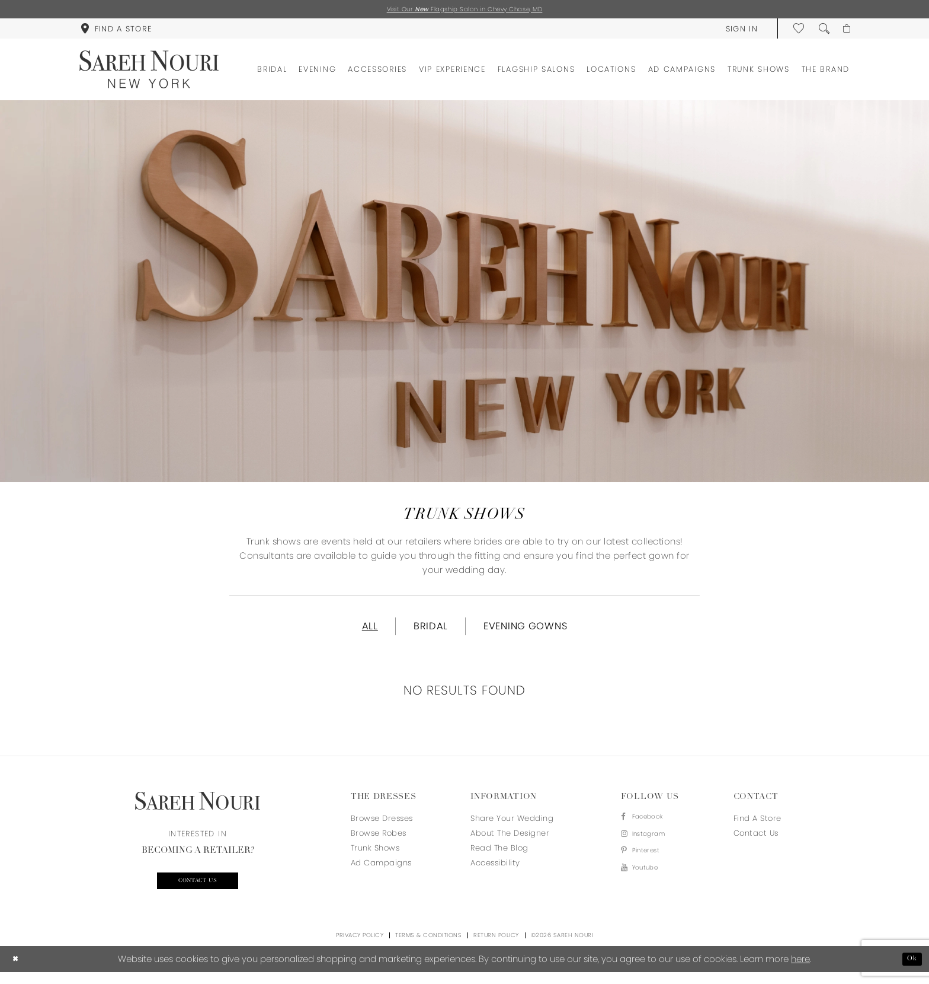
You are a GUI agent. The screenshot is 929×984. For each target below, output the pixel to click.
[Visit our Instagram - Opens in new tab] (649, 846)
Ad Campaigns (381, 870)
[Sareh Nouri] (149, 72)
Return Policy (496, 946)
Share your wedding (511, 826)
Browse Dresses (382, 826)
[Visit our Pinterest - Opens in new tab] (649, 866)
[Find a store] (116, 31)
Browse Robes (378, 840)
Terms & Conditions (428, 946)
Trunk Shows (375, 855)
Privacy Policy (359, 946)
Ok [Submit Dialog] (910, 971)
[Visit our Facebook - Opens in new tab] (649, 826)
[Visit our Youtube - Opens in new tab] (649, 886)
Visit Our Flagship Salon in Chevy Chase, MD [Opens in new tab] (464, 10)
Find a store (757, 826)
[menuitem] (116, 31)
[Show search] (818, 31)
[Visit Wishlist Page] (793, 31)
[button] (736, 31)
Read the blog (499, 855)
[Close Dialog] (17, 970)
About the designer (509, 840)
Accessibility (495, 870)
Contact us (197, 891)
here (800, 970)
